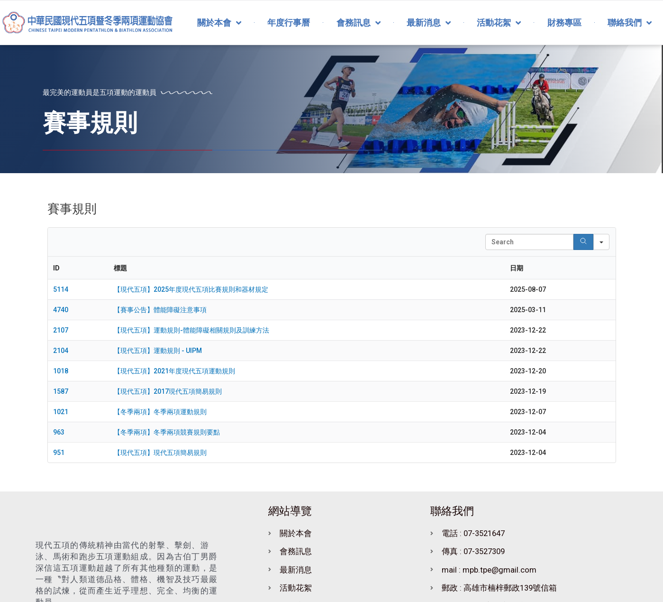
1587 (60, 391)
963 (58, 432)
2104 (60, 350)
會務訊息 (358, 23)
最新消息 (429, 23)
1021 (60, 412)
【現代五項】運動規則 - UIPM (158, 350)
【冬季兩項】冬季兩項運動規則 (160, 412)
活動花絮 (499, 23)
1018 (60, 371)
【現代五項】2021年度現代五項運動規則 (174, 371)
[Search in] (601, 242)
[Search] (583, 242)
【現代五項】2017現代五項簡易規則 (168, 391)
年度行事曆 (288, 23)
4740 (60, 310)
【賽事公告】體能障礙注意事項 (160, 310)
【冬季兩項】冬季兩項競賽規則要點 (167, 432)
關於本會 (219, 23)
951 (58, 452)
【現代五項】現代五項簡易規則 (160, 452)
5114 (60, 289)
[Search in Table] (529, 242)
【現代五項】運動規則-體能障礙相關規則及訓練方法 (191, 330)
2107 (60, 330)
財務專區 (564, 23)
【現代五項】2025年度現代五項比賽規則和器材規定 (191, 289)
